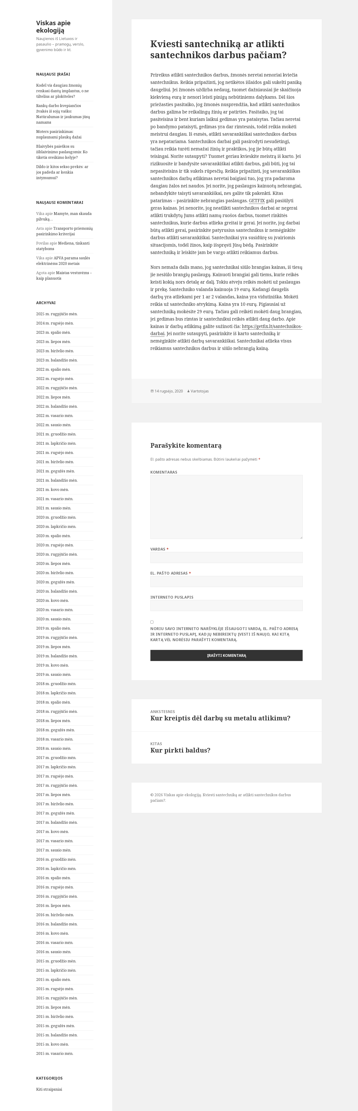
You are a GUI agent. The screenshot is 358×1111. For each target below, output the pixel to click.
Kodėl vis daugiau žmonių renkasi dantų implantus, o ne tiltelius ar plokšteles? (62, 91)
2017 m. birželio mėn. (55, 803)
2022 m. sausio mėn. (53, 424)
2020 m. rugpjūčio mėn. (57, 554)
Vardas (159, 549)
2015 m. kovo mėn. (52, 1044)
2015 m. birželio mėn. (55, 1016)
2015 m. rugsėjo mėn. (55, 988)
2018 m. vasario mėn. (54, 739)
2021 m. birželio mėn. (55, 461)
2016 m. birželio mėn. (55, 914)
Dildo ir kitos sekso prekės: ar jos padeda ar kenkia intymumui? (62, 172)
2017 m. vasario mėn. (54, 840)
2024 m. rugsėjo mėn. (55, 323)
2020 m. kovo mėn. (52, 600)
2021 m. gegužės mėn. (55, 471)
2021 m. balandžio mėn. (57, 480)
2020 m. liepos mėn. (53, 563)
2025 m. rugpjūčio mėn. (57, 313)
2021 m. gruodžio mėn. (56, 434)
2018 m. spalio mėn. (53, 702)
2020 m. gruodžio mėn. (56, 517)
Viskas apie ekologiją (53, 26)
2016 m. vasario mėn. (54, 942)
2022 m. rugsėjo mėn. (55, 378)
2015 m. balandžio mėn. (57, 1035)
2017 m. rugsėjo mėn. (55, 776)
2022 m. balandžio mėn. (57, 406)
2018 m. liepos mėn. (53, 720)
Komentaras (163, 472)
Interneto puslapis (172, 597)
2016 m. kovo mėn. (52, 933)
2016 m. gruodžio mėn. (56, 859)
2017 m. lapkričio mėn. (56, 766)
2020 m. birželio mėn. (55, 572)
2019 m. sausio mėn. (53, 674)
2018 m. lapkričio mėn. (56, 692)
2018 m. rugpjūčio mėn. (57, 711)
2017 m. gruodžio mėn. (56, 757)
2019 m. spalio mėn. (53, 628)
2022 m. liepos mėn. (53, 397)
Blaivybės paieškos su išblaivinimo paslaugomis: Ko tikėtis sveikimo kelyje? (61, 152)
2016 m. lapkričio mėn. (56, 868)
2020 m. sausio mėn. (53, 618)
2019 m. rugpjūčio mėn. (57, 637)
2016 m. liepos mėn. (53, 905)
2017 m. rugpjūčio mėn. (57, 785)
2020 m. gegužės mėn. (55, 582)
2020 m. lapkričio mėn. (56, 526)
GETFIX (257, 201)
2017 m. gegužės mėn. (55, 813)
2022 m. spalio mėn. (53, 369)
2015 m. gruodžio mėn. (56, 961)
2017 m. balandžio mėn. (57, 822)
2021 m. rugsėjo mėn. (55, 452)
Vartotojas (200, 391)
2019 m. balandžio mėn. (57, 655)
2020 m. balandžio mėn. (57, 591)
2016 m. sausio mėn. (53, 951)
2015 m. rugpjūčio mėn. (57, 998)
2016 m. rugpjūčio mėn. (57, 896)
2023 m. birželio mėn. (55, 350)
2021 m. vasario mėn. (54, 498)
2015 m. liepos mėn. (53, 1007)
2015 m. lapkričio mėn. (56, 970)
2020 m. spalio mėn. (53, 535)
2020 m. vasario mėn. (54, 609)
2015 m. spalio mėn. (53, 979)
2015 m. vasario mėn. (54, 1053)
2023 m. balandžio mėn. (57, 360)
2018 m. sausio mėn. (53, 748)
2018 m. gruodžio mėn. (56, 683)
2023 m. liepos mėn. (53, 341)
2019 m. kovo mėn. (52, 665)
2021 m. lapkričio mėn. (56, 443)
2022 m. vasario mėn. (54, 415)
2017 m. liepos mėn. (53, 794)
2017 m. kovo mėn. (52, 831)
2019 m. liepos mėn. (53, 646)
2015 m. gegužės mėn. (55, 1025)
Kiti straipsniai (49, 1089)
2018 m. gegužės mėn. (55, 729)
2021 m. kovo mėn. (52, 489)
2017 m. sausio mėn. (53, 850)
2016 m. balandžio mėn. (57, 924)
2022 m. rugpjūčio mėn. (57, 387)
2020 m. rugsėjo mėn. (55, 545)
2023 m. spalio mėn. (53, 332)
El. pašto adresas (170, 573)
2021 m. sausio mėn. (53, 508)
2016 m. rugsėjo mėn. (55, 887)
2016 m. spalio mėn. (53, 877)
